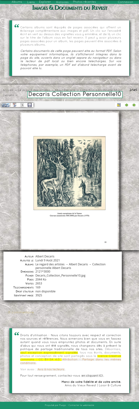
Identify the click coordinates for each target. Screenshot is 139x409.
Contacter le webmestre (81, 405)
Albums (17, 2)
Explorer (45, 2)
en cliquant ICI (92, 376)
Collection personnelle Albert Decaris (70, 266)
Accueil (8, 90)
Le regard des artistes (34, 90)
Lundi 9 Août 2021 (47, 260)
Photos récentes (84, 2)
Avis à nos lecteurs (51, 369)
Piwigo (62, 405)
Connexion (125, 2)
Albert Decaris (65, 90)
